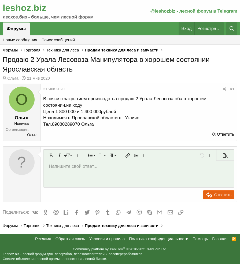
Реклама (43, 238)
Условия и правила (107, 238)
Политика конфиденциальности (158, 238)
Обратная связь (70, 238)
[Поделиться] (224, 89)
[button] (51, 155)
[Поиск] (231, 28)
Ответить (225, 134)
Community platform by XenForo (120, 249)
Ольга (13, 78)
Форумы (16, 28)
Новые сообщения (20, 40)
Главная (219, 238)
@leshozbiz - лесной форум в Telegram (193, 11)
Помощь (200, 238)
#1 (232, 89)
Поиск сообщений (58, 40)
